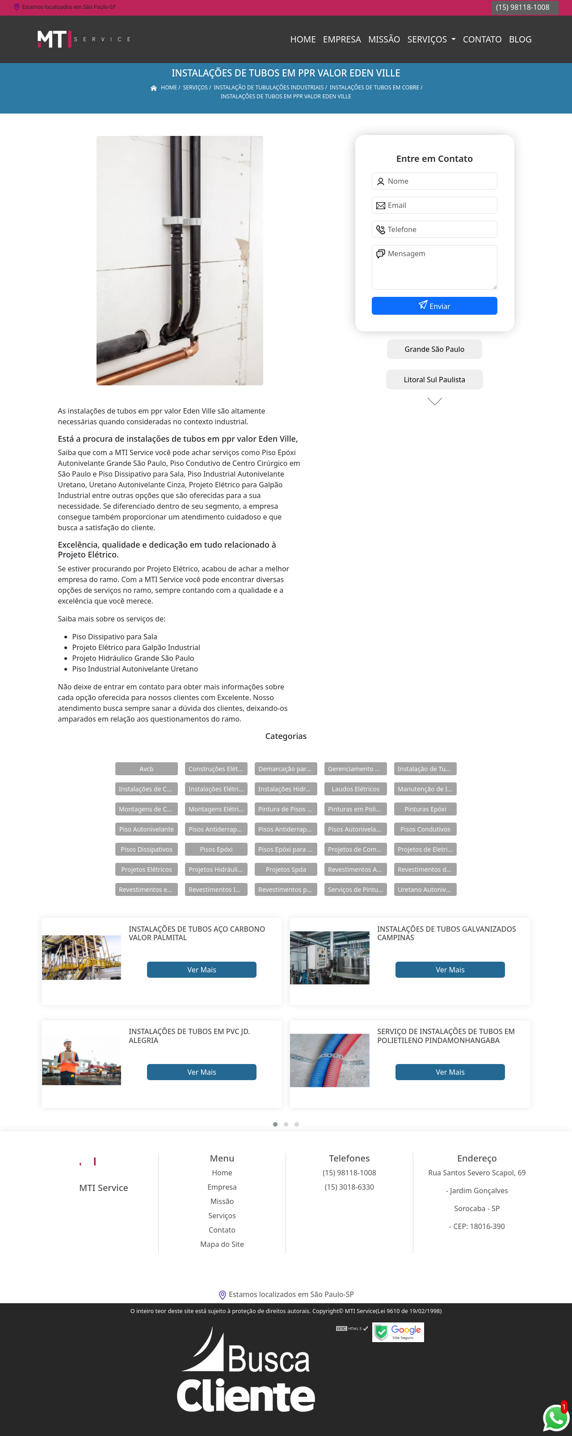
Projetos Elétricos (146, 869)
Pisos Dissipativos (146, 849)
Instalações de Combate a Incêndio (148, 789)
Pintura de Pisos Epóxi (287, 809)
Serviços (428, 39)
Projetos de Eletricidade (427, 849)
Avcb (146, 768)
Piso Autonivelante (146, 829)
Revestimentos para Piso (287, 889)
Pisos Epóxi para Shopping (287, 849)
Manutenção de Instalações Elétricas (427, 789)
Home (303, 39)
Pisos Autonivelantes (357, 829)
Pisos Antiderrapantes (287, 829)
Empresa (342, 39)
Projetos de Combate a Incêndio (357, 849)
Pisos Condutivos (425, 829)
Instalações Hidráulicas (287, 789)
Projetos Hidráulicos (218, 869)
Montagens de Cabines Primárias (148, 809)
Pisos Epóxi (216, 849)
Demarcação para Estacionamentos (287, 768)
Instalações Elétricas (218, 789)
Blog (520, 39)
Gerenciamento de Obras (357, 768)
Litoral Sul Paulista (435, 379)
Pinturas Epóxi (425, 809)
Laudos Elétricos (356, 789)
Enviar (439, 306)
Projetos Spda (286, 869)
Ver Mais (201, 970)
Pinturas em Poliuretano (357, 809)
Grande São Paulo (435, 349)
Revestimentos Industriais (218, 889)
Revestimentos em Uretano (148, 889)
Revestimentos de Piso (427, 869)
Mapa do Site (222, 1244)
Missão (384, 39)
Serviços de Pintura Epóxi (357, 889)
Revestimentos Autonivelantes (357, 869)
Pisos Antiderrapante (218, 829)
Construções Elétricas (218, 768)
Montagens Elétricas (218, 809)
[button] (275, 1124)
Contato (482, 39)
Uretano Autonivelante (427, 889)
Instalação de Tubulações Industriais (427, 768)
